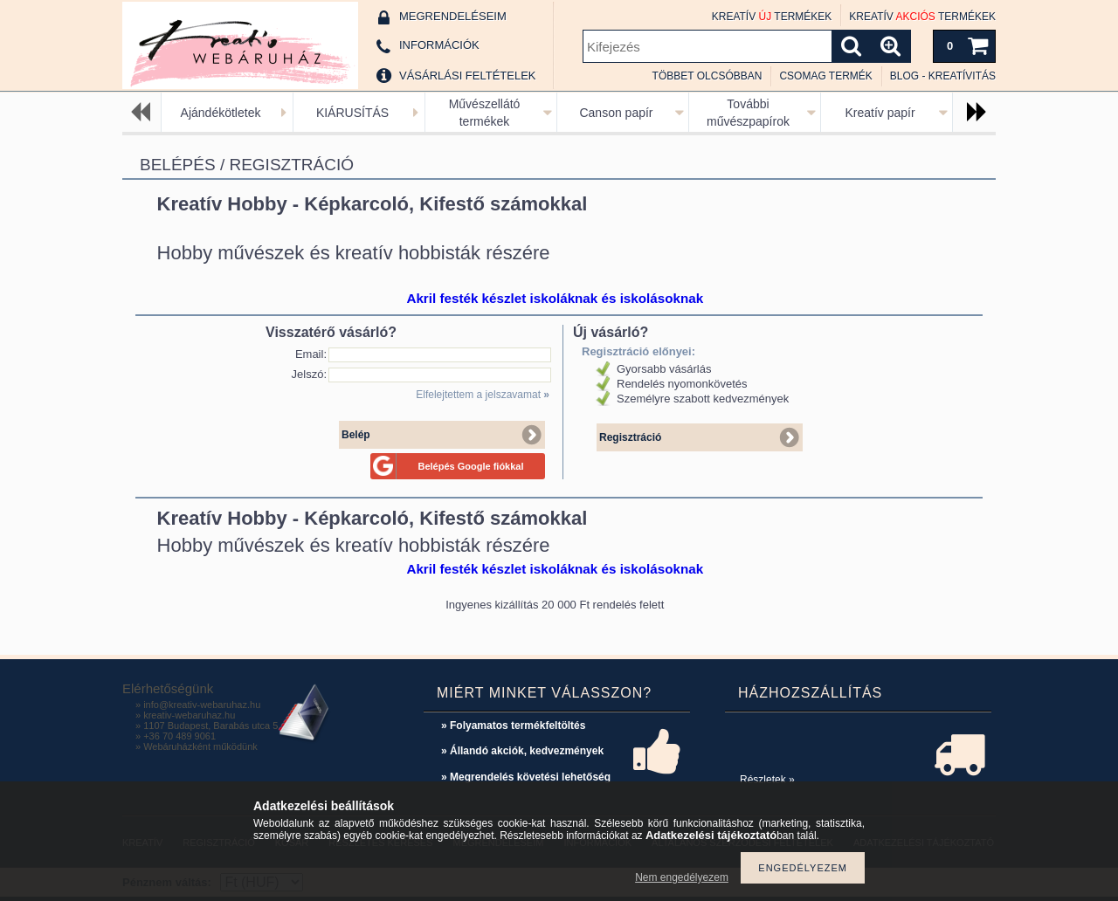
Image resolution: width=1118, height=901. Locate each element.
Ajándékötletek (221, 113)
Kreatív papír (879, 113)
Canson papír (615, 113)
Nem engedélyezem (681, 877)
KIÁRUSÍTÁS (352, 113)
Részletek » (767, 780)
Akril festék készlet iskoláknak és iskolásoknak (554, 298)
